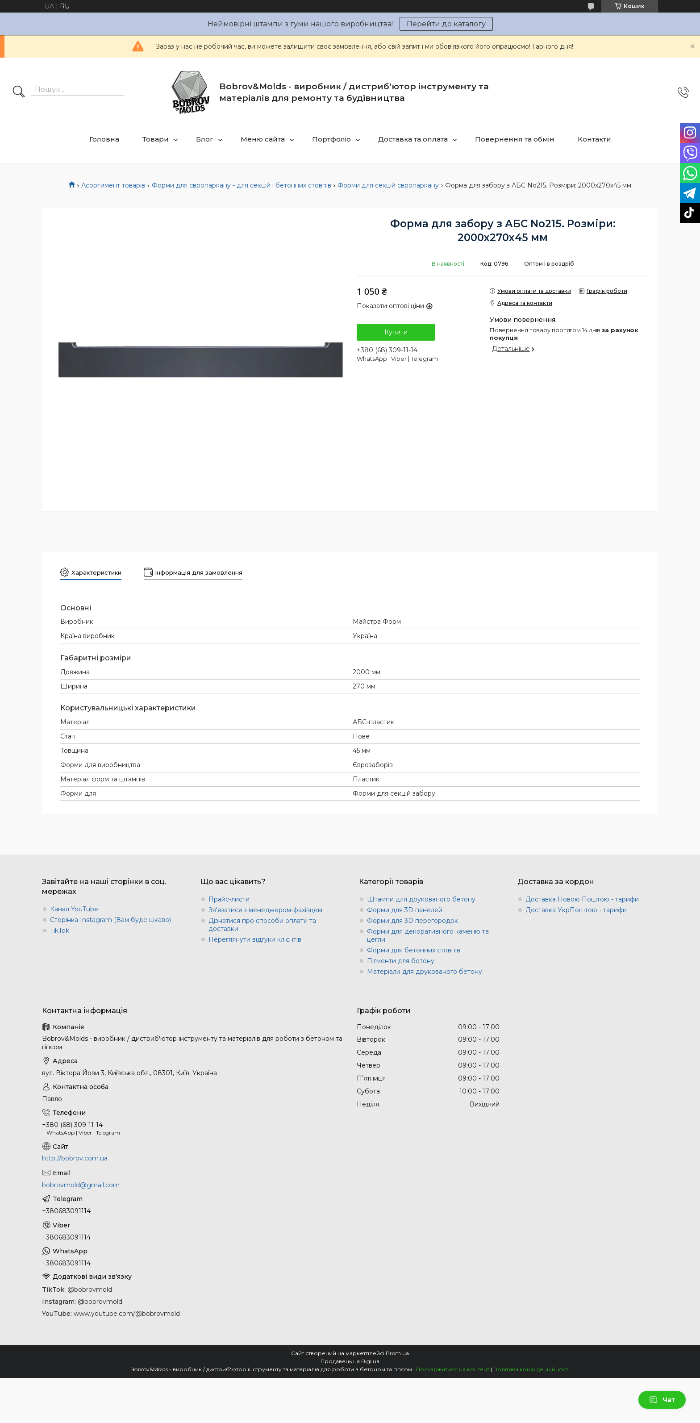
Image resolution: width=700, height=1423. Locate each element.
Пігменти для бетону (400, 961)
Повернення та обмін (514, 139)
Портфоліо (331, 139)
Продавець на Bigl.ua (350, 1361)
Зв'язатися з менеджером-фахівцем (265, 910)
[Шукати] (19, 92)
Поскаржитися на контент (452, 1369)
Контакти (594, 139)
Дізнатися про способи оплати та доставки (262, 925)
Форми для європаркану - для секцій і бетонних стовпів (241, 185)
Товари (155, 139)
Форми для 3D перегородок (412, 921)
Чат (662, 1400)
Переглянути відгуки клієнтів (254, 939)
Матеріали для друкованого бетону (424, 972)
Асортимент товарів (113, 185)
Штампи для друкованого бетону (421, 899)
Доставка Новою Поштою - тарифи (582, 899)
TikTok (59, 930)
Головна (104, 139)
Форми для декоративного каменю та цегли (428, 935)
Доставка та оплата (413, 139)
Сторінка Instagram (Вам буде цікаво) (110, 920)
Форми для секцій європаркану (388, 185)
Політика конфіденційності (531, 1369)
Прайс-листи (229, 899)
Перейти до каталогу (446, 24)
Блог (204, 139)
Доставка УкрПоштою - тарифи (576, 910)
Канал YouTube (74, 909)
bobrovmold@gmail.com (81, 1185)
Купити (396, 332)
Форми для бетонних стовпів (413, 950)
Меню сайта (263, 139)
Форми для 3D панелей (404, 910)
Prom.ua (397, 1353)
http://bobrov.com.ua (75, 1158)
